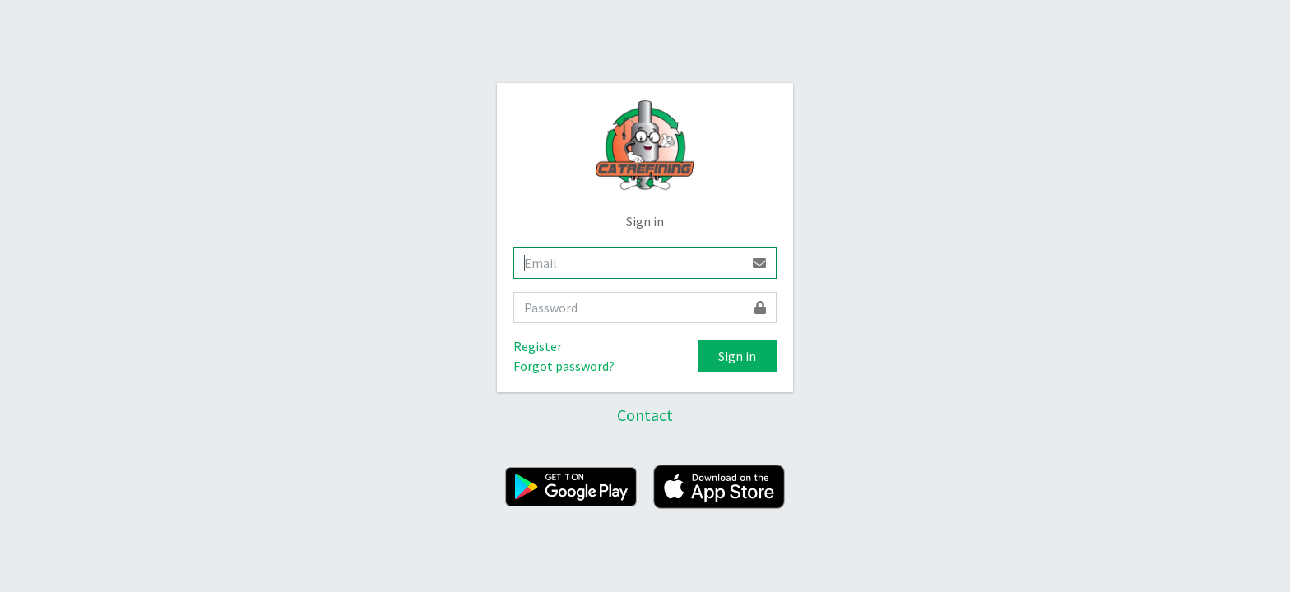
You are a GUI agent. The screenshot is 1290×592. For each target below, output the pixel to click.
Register (537, 346)
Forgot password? (564, 366)
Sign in (737, 356)
